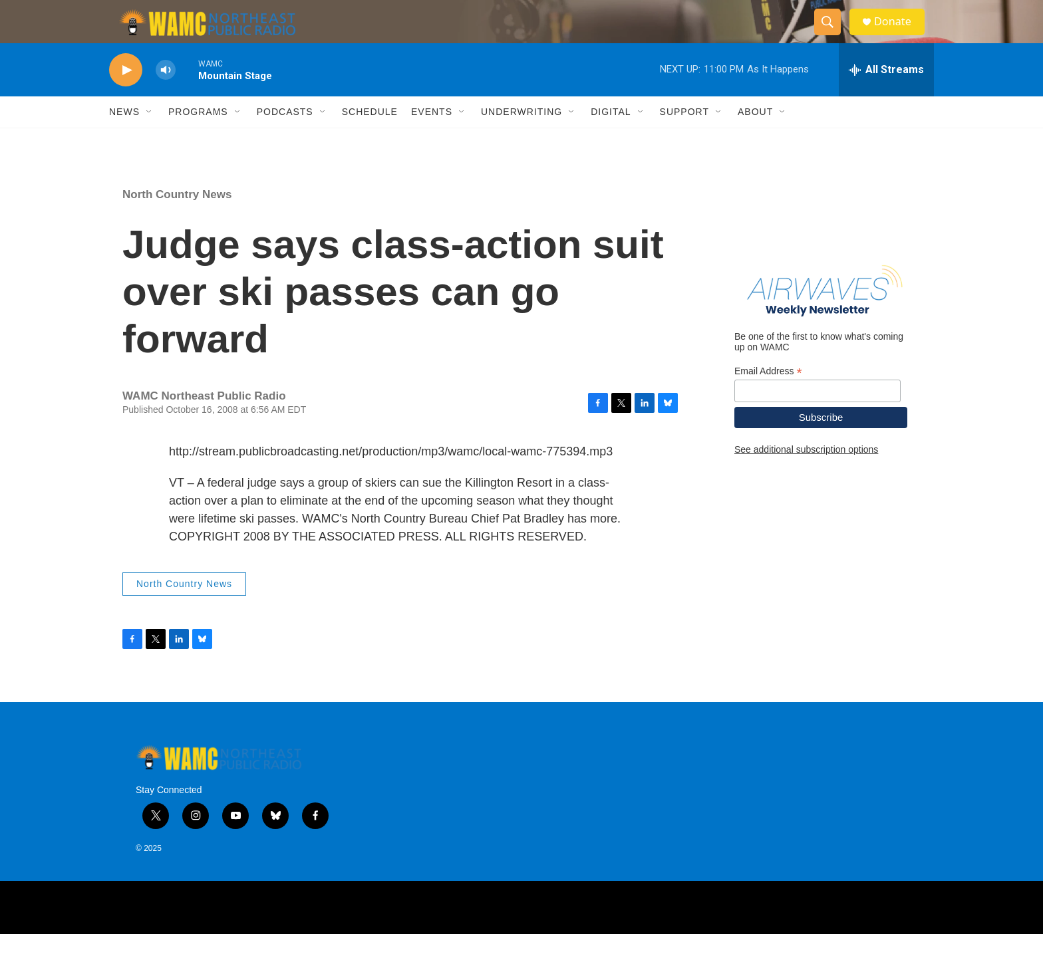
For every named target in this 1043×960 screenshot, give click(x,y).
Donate (900, 35)
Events (431, 138)
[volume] (165, 97)
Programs (198, 138)
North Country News (176, 221)
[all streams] (886, 96)
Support (684, 138)
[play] (125, 96)
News (124, 138)
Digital (611, 138)
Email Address (768, 397)
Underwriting (521, 138)
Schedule (370, 138)
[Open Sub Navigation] (149, 138)
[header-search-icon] (833, 35)
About (755, 138)
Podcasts (285, 138)
